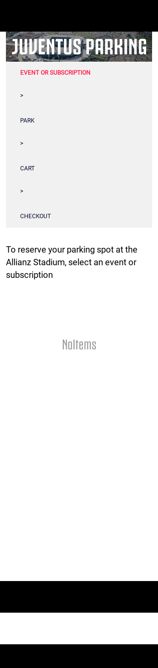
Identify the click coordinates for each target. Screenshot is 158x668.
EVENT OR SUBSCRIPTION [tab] (55, 72)
